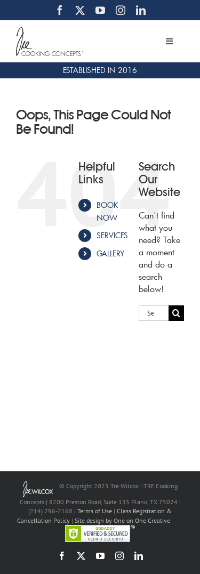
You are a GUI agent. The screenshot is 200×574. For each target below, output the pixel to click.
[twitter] (80, 10)
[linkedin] (141, 10)
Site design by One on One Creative (122, 520)
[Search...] (154, 313)
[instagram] (120, 10)
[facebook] (60, 10)
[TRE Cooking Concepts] (49, 31)
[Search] (176, 313)
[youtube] (100, 10)
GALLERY (110, 253)
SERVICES (112, 235)
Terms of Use (94, 511)
